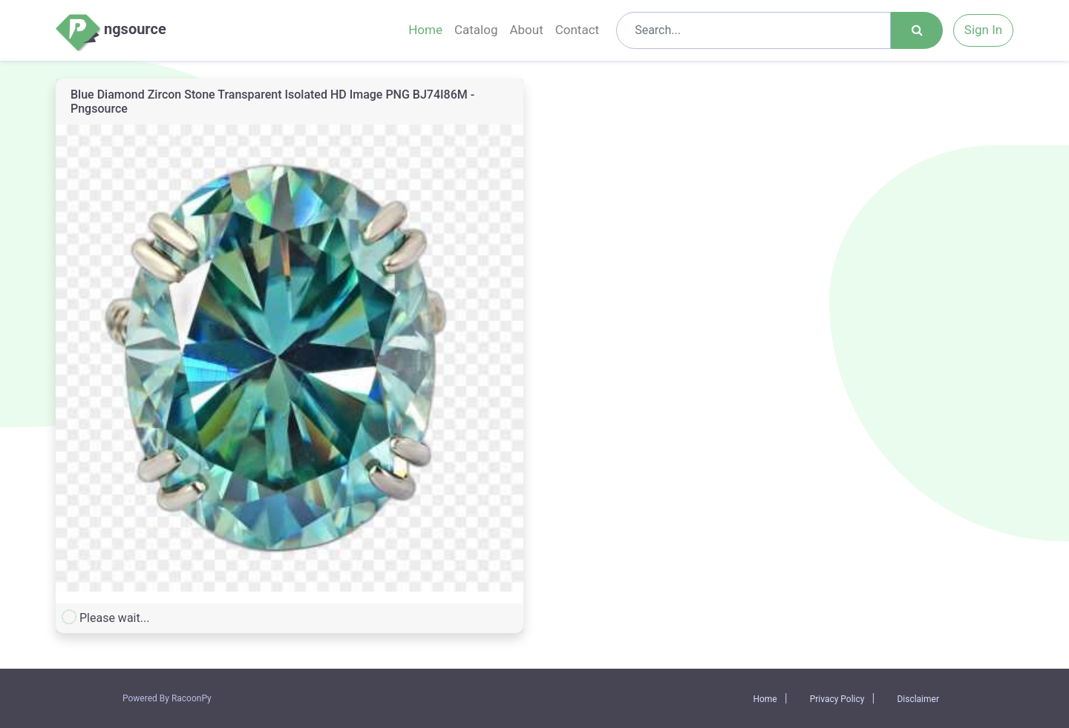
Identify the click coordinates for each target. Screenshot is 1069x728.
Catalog (476, 29)
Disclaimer (918, 699)
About (526, 29)
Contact (577, 29)
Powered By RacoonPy (167, 698)
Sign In (983, 29)
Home (425, 29)
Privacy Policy (837, 699)
